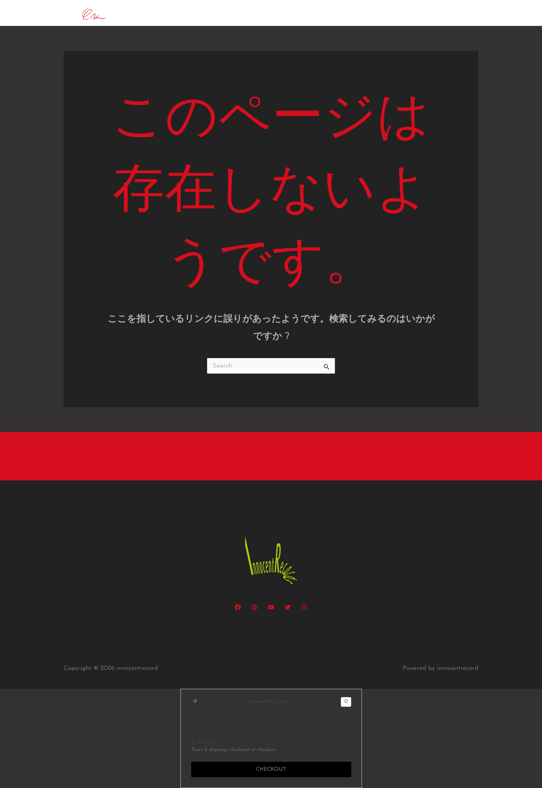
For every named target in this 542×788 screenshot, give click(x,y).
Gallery (428, 13)
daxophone (292, 13)
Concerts (249, 13)
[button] (307, 13)
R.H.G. (332, 13)
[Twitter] (287, 607)
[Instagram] (304, 607)
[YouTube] (271, 607)
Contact (461, 13)
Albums (394, 13)
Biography (210, 13)
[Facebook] (238, 607)
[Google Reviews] (254, 607)
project (362, 13)
